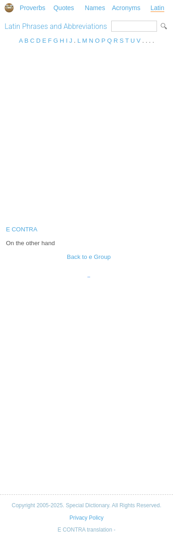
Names (95, 7)
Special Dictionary (9, 7)
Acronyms (126, 7)
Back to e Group (89, 256)
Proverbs (32, 7)
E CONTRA (22, 229)
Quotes (64, 7)
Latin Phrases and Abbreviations (56, 26)
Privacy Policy (86, 518)
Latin (157, 7)
